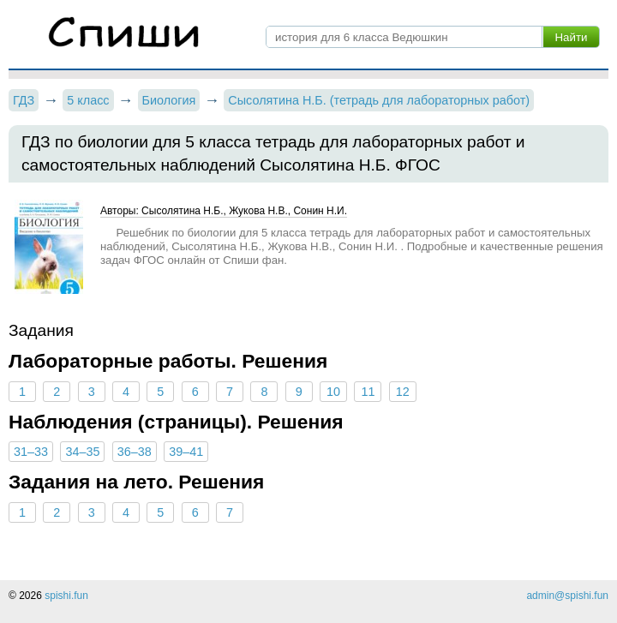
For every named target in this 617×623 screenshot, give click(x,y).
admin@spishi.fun (567, 596)
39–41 (186, 451)
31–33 (31, 451)
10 (333, 391)
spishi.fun (66, 596)
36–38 (134, 451)
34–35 (82, 451)
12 (403, 391)
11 (367, 391)
